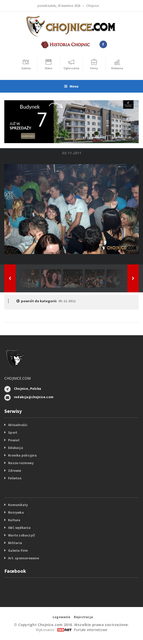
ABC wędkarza (19, 527)
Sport (12, 432)
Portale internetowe (90, 629)
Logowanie (62, 617)
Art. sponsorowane (23, 558)
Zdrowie (14, 470)
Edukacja (15, 447)
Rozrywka (16, 512)
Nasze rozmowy (21, 463)
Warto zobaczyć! (21, 535)
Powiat (13, 440)
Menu (71, 86)
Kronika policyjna (22, 455)
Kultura (14, 520)
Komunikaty (18, 504)
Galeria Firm (18, 550)
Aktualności (17, 425)
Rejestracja (83, 617)
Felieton (15, 478)
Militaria (15, 543)
